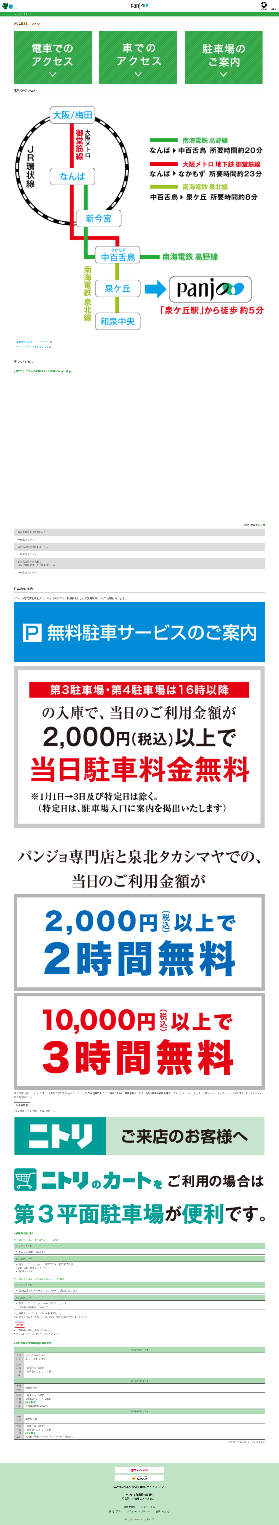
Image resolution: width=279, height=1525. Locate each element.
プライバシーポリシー (138, 1511)
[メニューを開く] (273, 6)
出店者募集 (129, 1506)
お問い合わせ (163, 1511)
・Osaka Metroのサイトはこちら (31, 346)
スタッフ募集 (148, 1506)
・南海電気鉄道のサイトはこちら (31, 342)
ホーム (17, 14)
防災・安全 (115, 1511)
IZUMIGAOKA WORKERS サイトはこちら (139, 1486)
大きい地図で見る (253, 525)
